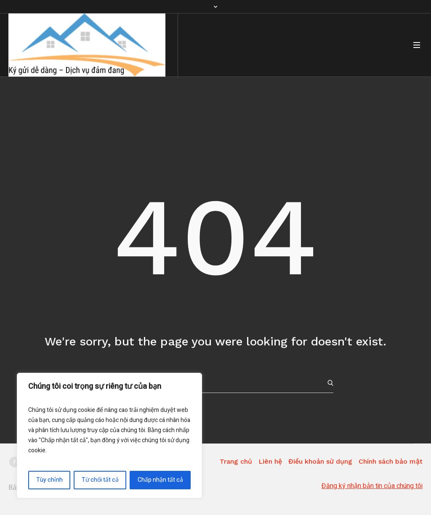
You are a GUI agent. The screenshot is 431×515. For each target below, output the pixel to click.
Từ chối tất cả (100, 479)
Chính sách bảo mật (391, 461)
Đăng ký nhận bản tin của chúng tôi (372, 486)
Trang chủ (236, 461)
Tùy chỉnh (49, 479)
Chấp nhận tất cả (160, 479)
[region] (109, 435)
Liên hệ (270, 461)
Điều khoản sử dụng (320, 461)
